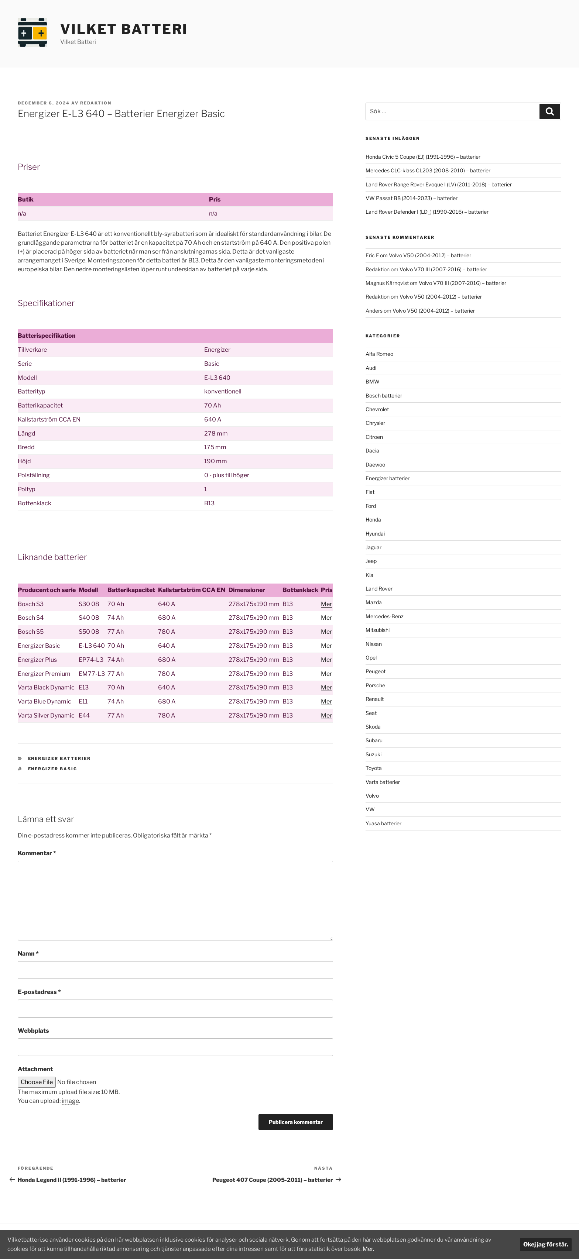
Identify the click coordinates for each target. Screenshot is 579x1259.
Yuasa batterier (383, 823)
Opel (371, 657)
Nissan (374, 644)
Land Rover (379, 588)
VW (370, 809)
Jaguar (373, 547)
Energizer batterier (59, 758)
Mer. (390, 1248)
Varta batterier (383, 782)
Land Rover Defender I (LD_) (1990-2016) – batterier (427, 212)
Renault (375, 699)
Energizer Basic (53, 768)
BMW (373, 381)
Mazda (374, 602)
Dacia (372, 450)
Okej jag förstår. (545, 1244)
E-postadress (39, 991)
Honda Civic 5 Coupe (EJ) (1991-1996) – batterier (423, 157)
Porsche (375, 685)
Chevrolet (377, 409)
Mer (326, 604)
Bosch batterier (384, 395)
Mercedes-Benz (385, 616)
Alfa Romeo (379, 354)
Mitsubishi (378, 630)
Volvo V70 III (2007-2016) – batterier (443, 269)
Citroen (374, 437)
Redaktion (96, 103)
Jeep (371, 561)
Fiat (370, 492)
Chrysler (375, 423)
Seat (371, 713)
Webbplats (33, 1030)
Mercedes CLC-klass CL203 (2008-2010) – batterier (428, 170)
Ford (371, 506)
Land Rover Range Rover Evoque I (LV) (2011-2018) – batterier (439, 184)
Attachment (35, 1069)
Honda (373, 519)
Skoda (373, 726)
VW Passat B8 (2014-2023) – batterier (412, 198)
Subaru (374, 740)
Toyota (374, 768)
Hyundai (375, 533)
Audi (371, 368)
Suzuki (373, 754)
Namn (28, 953)
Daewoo (375, 464)
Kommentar (37, 853)
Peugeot (376, 671)
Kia (369, 575)
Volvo (372, 795)
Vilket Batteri (124, 29)
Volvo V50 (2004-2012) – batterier (430, 255)
